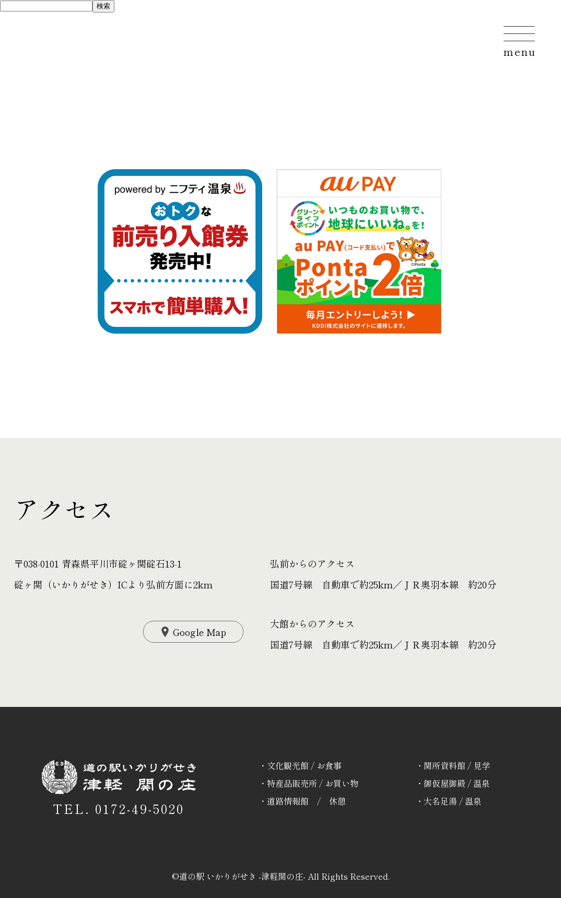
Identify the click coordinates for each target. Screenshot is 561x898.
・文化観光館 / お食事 (300, 765)
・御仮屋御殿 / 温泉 (452, 783)
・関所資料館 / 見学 (452, 765)
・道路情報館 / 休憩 (302, 801)
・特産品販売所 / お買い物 (308, 783)
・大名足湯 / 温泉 (448, 801)
